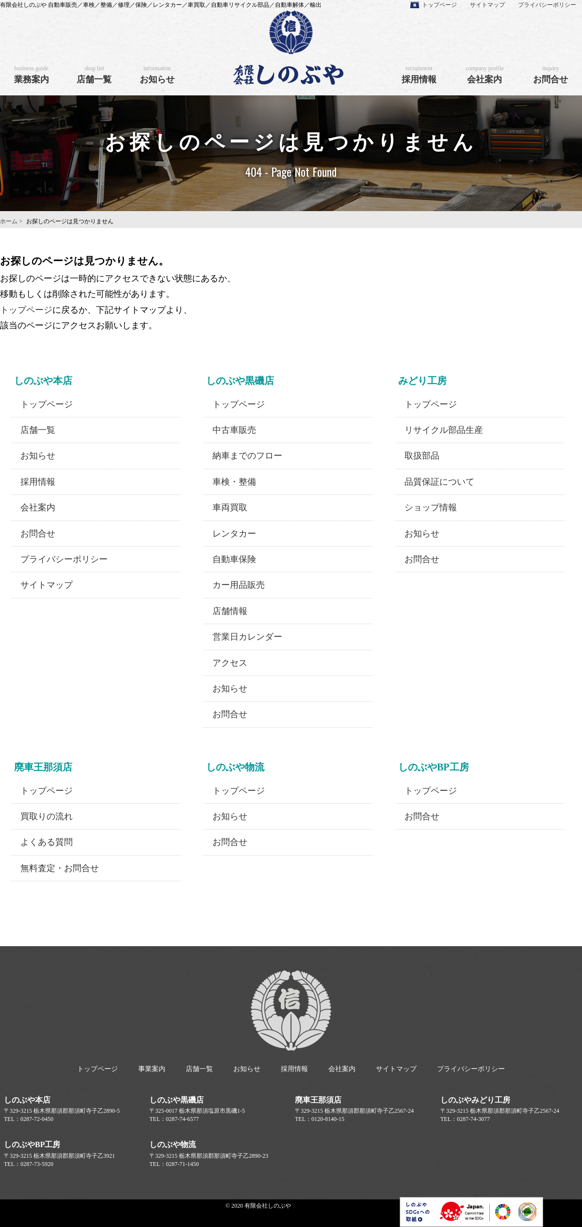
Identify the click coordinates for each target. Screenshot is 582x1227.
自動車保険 (234, 559)
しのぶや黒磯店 (176, 1100)
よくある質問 (46, 842)
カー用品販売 (238, 585)
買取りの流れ (46, 816)
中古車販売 (234, 430)
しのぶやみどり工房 (475, 1100)
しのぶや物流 (172, 1144)
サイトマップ (487, 4)
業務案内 (31, 74)
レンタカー (234, 533)
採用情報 (419, 74)
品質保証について (439, 482)
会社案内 (485, 74)
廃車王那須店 (318, 1100)
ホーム (8, 221)
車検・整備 (234, 482)
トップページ (439, 4)
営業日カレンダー (247, 637)
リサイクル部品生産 (443, 430)
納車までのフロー (247, 455)
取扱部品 (421, 455)
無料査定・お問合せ (59, 868)
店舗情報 (229, 611)
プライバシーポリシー (547, 4)
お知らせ (157, 74)
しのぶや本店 (27, 1100)
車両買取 (229, 507)
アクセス (229, 663)
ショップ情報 (430, 507)
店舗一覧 (94, 74)
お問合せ (550, 74)
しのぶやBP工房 (32, 1144)
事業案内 (151, 1069)
